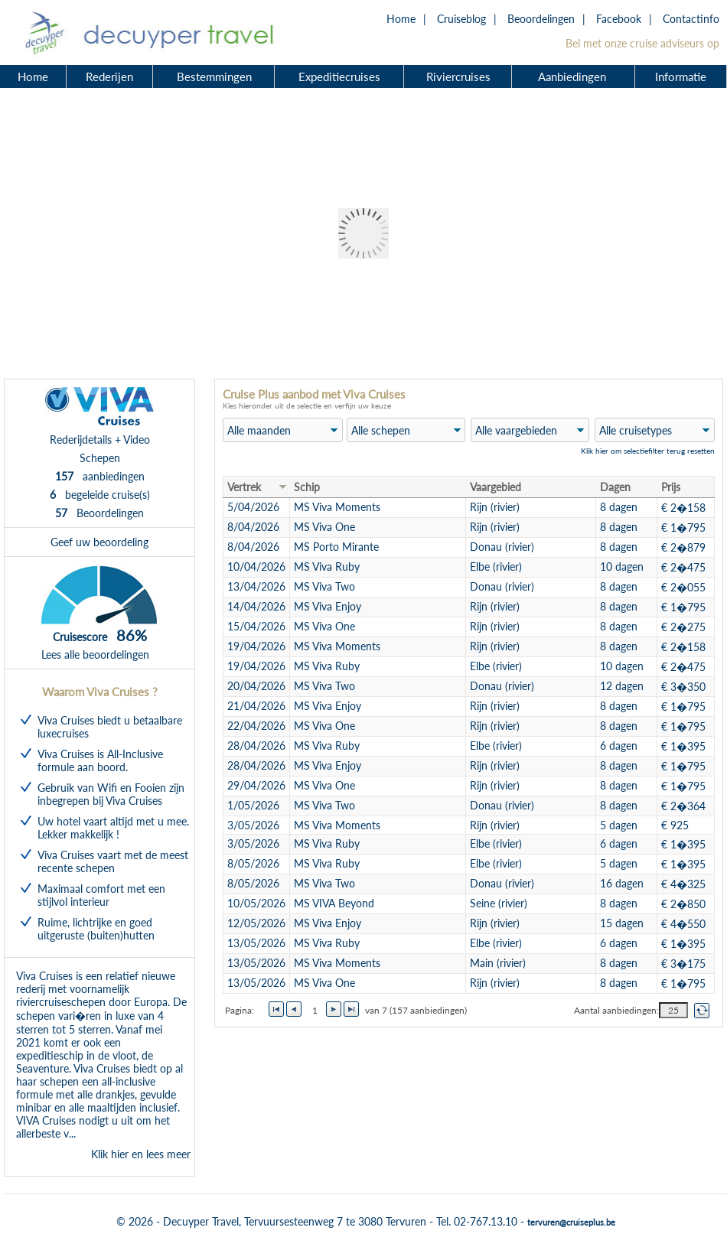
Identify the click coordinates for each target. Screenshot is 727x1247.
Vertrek (244, 486)
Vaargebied (495, 486)
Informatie (680, 76)
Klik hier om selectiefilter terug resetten (648, 450)
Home (401, 18)
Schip (307, 486)
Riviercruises (458, 76)
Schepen (100, 457)
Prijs (670, 486)
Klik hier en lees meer (141, 1154)
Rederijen (109, 76)
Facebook (618, 18)
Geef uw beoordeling (99, 542)
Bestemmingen (214, 76)
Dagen (615, 486)
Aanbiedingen (574, 76)
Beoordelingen (541, 18)
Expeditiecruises (339, 76)
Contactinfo (691, 18)
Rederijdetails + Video (100, 439)
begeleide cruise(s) (100, 494)
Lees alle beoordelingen (95, 654)
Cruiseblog (461, 18)
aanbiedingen (100, 476)
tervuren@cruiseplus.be (571, 1222)
